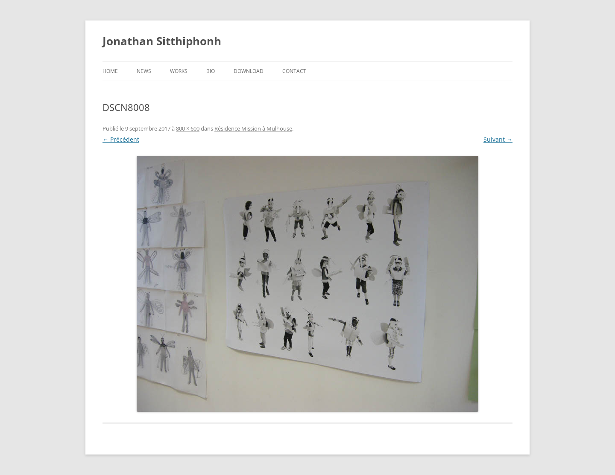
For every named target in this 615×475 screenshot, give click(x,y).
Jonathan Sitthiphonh (161, 41)
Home (110, 71)
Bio (210, 71)
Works (178, 71)
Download (249, 71)
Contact (294, 71)
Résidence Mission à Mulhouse (253, 128)
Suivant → (497, 139)
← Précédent (120, 139)
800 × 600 (187, 128)
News (144, 71)
